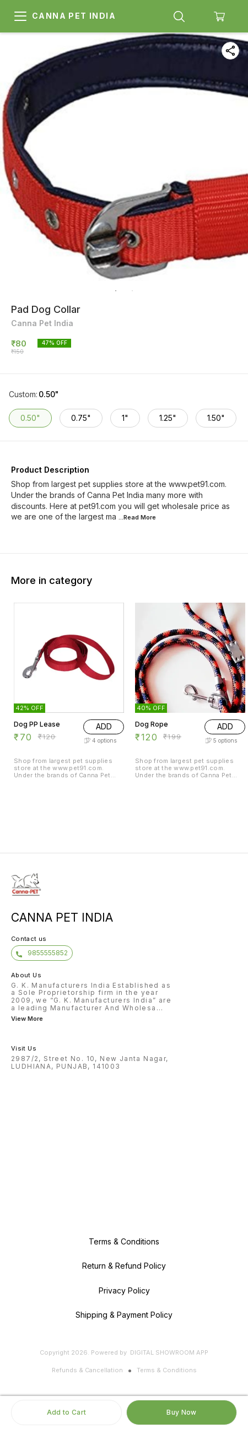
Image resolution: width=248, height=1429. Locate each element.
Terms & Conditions (167, 1370)
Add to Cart (66, 1412)
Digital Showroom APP (169, 1352)
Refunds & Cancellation (87, 1370)
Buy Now (181, 1412)
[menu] (20, 16)
